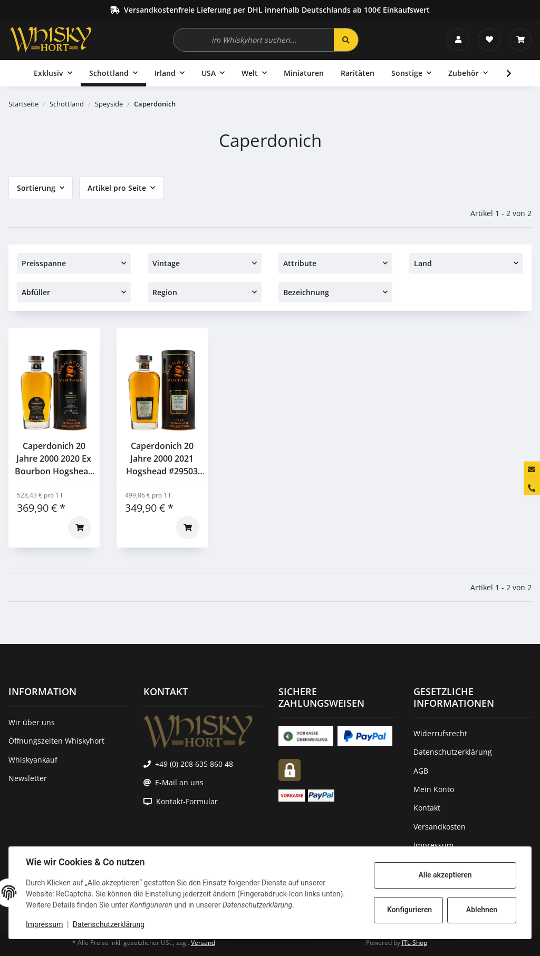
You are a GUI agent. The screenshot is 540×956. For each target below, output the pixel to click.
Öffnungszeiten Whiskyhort (56, 741)
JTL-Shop (414, 942)
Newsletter (27, 778)
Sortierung (36, 188)
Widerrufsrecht (440, 733)
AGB (420, 771)
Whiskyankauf (32, 760)
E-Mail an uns (179, 782)
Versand (203, 942)
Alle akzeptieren (444, 875)
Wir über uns (31, 722)
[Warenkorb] (520, 39)
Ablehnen (481, 909)
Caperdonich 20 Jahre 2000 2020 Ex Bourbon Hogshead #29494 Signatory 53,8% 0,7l (54, 458)
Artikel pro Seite (117, 188)
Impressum (44, 924)
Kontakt (426, 808)
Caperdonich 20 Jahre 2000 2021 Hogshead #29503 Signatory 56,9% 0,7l (162, 458)
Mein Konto (433, 789)
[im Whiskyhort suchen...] (253, 39)
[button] (458, 39)
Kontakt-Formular (187, 801)
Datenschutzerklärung (108, 924)
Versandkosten (439, 827)
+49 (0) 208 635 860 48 (194, 764)
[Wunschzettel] (489, 39)
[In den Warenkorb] (79, 527)
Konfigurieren (409, 909)
